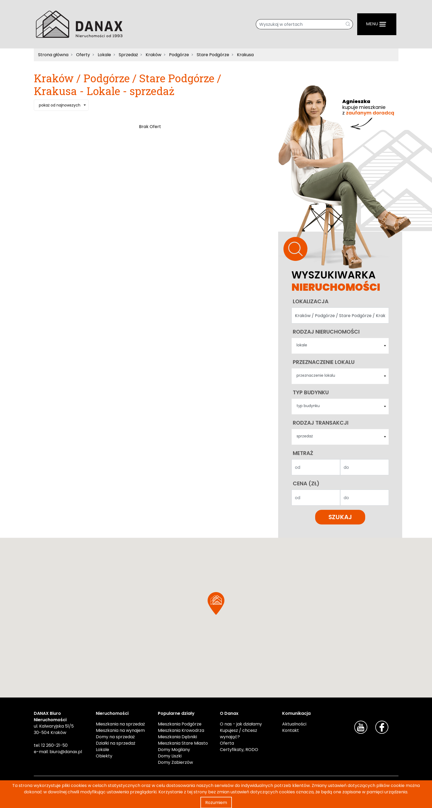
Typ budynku (311, 392)
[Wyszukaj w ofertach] (299, 24)
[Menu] (376, 24)
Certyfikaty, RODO (239, 750)
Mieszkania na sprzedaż (120, 724)
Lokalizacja (310, 301)
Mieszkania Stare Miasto (183, 743)
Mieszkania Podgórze (179, 724)
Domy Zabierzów (175, 762)
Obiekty (104, 756)
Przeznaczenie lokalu (324, 362)
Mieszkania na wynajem (120, 730)
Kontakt (290, 730)
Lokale (102, 750)
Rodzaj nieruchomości (326, 331)
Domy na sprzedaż (115, 737)
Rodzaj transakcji (320, 422)
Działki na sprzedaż (115, 743)
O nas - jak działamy (241, 724)
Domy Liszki (170, 756)
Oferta (227, 743)
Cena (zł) (306, 483)
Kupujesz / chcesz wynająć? (238, 733)
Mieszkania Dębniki (177, 737)
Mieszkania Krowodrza (181, 730)
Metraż (303, 453)
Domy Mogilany (174, 750)
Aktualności (294, 724)
